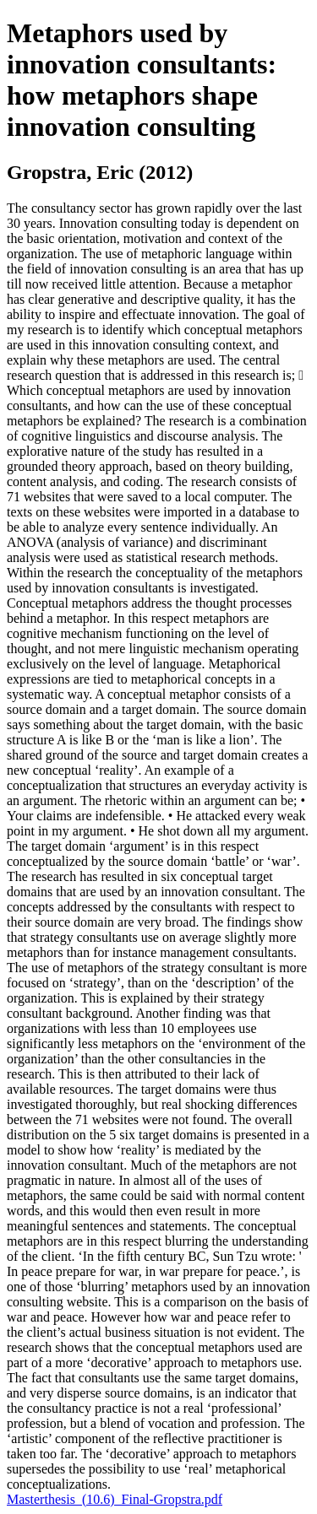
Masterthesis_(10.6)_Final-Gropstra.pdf (114, 1499)
